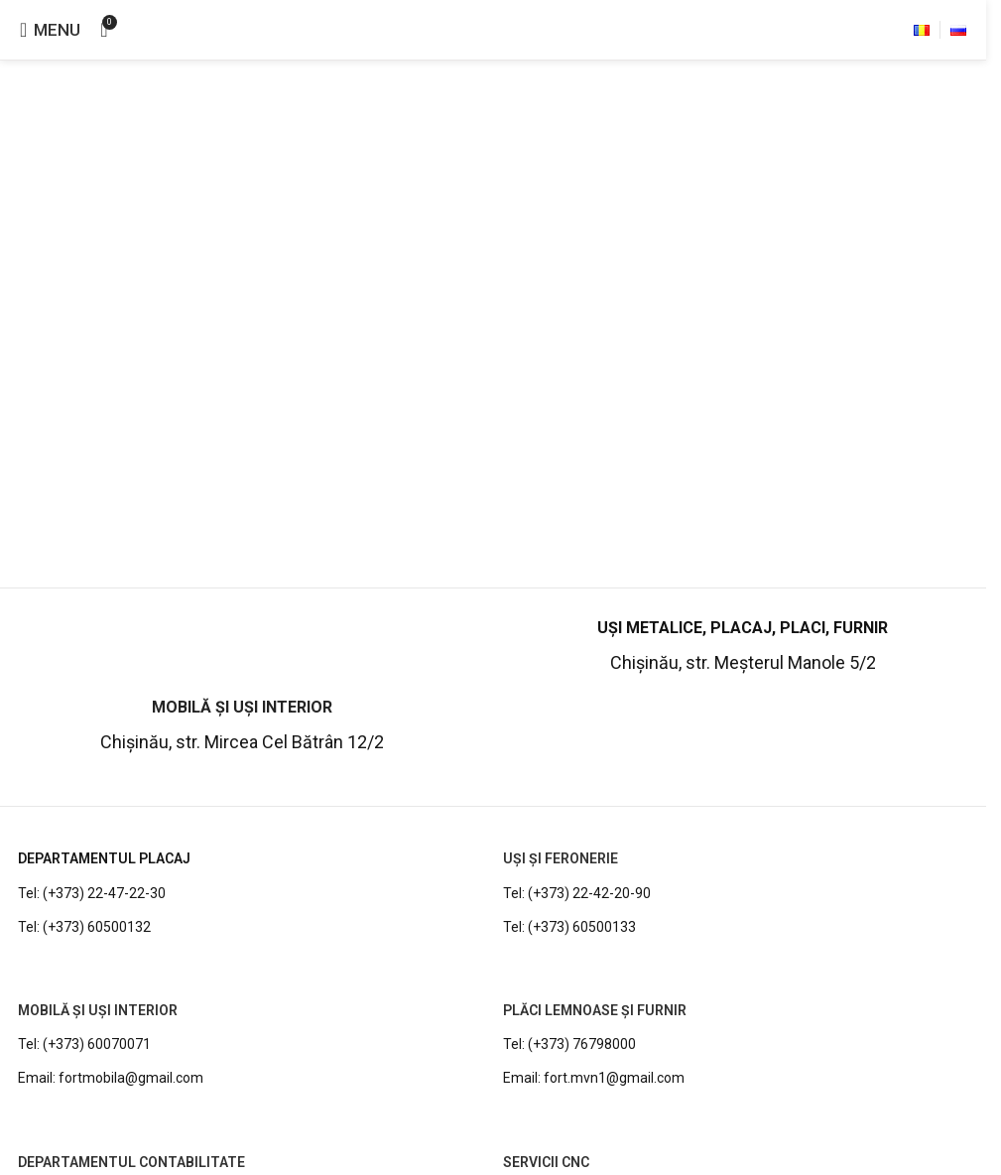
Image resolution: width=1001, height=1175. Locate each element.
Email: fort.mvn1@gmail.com (594, 1078)
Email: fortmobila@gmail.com (110, 1078)
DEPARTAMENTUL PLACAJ (104, 858)
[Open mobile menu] (50, 30)
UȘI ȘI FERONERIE (560, 858)
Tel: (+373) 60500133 (569, 927)
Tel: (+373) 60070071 (84, 1044)
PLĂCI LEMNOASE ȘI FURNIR (595, 1010)
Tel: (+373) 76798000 (569, 1044)
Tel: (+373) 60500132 (84, 927)
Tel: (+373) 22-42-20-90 (577, 893)
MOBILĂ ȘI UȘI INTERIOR (98, 1010)
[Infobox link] (742, 648)
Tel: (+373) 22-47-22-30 (92, 893)
